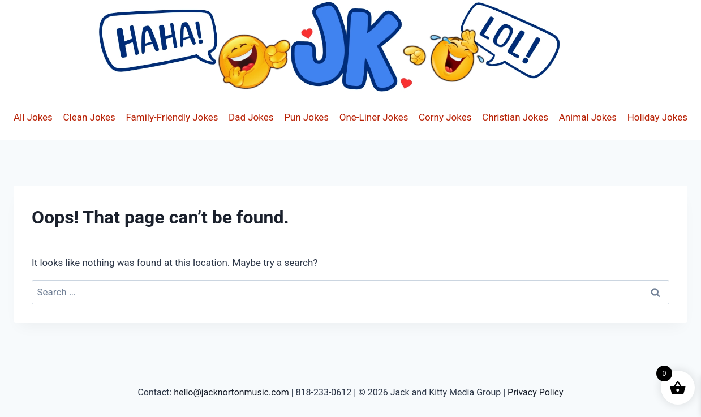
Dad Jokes (251, 117)
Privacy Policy (536, 392)
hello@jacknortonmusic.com (231, 392)
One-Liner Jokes (373, 117)
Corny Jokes (445, 117)
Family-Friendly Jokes (172, 117)
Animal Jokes (588, 117)
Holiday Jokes (657, 117)
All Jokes (33, 117)
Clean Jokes (89, 117)
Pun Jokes (306, 117)
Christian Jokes (515, 117)
